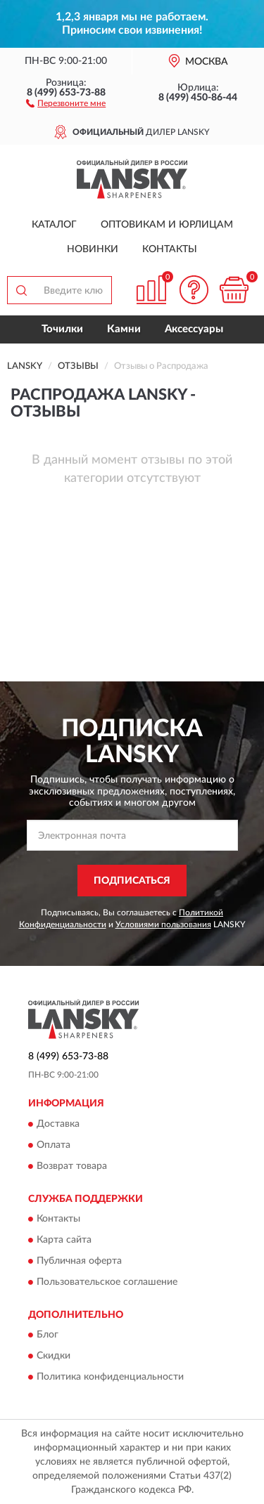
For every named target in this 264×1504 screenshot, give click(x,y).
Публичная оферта (79, 1261)
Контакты (169, 249)
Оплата (53, 1145)
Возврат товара (72, 1166)
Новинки (92, 249)
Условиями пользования (163, 924)
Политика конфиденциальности (110, 1377)
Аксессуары (194, 329)
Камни (124, 329)
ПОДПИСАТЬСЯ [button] (132, 881)
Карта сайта (64, 1240)
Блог (47, 1335)
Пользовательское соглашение (107, 1282)
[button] (66, 102)
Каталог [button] (54, 225)
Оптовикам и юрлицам (167, 225)
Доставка (58, 1124)
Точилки (62, 329)
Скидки (53, 1356)
